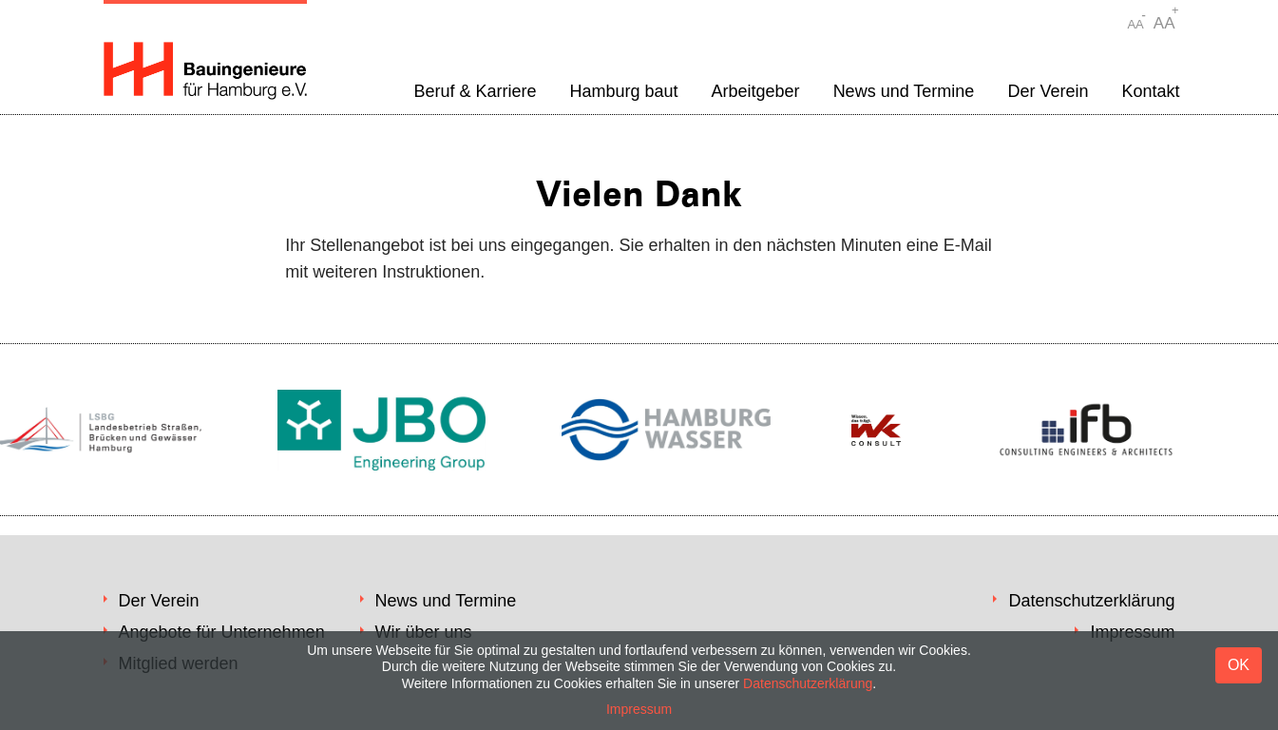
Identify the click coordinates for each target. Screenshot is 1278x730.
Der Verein (1047, 91)
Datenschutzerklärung (1091, 600)
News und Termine (904, 91)
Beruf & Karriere (474, 91)
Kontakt (1150, 91)
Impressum (639, 709)
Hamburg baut (623, 91)
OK (1238, 665)
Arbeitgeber (756, 91)
